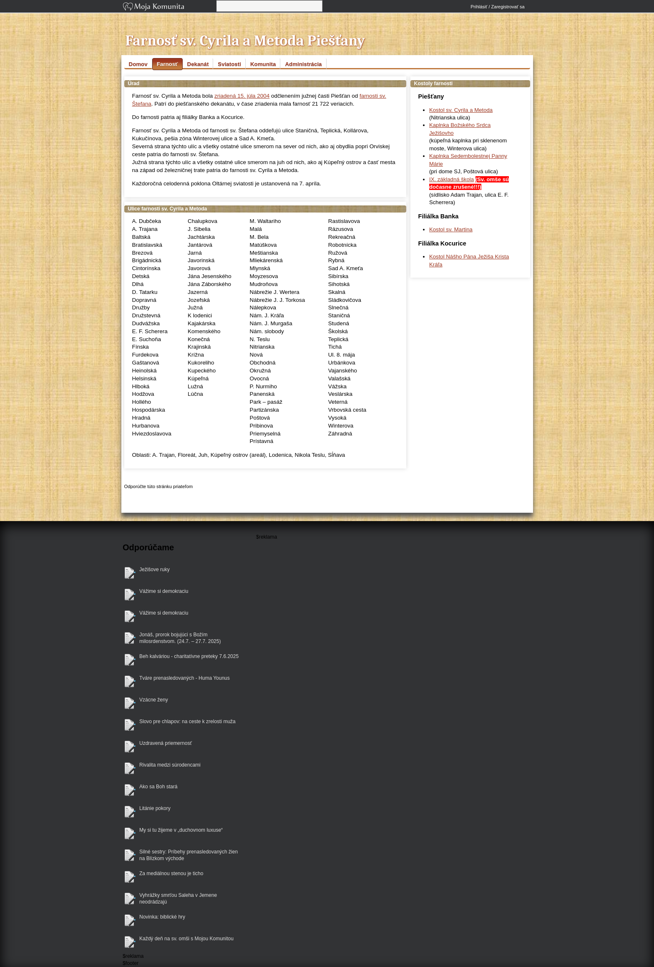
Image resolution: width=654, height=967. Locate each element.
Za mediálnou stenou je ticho (171, 873)
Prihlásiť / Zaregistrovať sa (497, 6)
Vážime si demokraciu (163, 591)
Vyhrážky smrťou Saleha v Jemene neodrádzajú (178, 898)
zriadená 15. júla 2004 (241, 96)
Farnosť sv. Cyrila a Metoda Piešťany (245, 40)
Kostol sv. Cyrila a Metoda (461, 110)
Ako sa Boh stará (158, 787)
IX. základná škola (451, 179)
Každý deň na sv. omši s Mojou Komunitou (186, 939)
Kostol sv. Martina (451, 229)
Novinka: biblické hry (162, 917)
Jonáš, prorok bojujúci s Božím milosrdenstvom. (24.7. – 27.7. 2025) (180, 638)
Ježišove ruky (154, 569)
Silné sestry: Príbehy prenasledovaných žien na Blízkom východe (188, 855)
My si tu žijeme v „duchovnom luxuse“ (181, 830)
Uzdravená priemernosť (165, 743)
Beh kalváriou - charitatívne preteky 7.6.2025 (189, 656)
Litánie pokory (155, 808)
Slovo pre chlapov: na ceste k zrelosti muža (187, 721)
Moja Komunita (168, 7)
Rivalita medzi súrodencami (170, 765)
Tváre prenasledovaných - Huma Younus (184, 678)
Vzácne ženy (153, 700)
